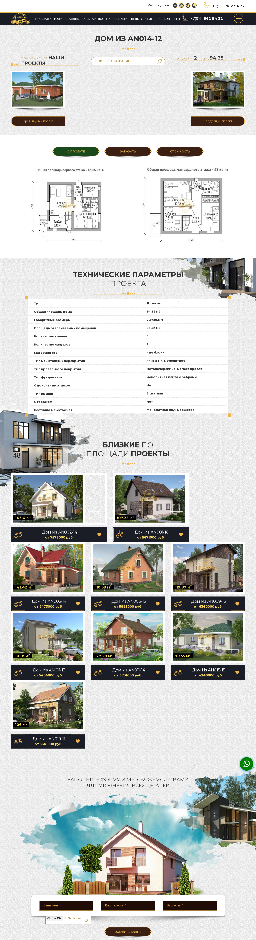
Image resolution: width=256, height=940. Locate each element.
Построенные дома (114, 18)
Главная (42, 18)
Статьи (146, 18)
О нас (158, 18)
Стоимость (180, 151)
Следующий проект (218, 121)
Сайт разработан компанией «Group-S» (223, 937)
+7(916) (228, 6)
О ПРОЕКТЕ (76, 151)
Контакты (172, 18)
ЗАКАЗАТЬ (128, 151)
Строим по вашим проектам (73, 18)
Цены (135, 18)
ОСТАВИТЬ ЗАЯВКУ (128, 862)
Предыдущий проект (38, 121)
